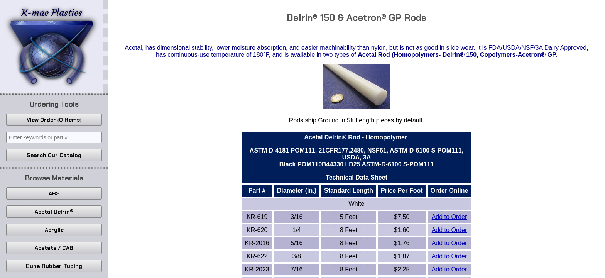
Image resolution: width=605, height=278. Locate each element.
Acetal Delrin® (54, 211)
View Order (54, 119)
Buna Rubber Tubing (54, 266)
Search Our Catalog (54, 155)
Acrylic (54, 229)
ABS (54, 193)
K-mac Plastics (51, 45)
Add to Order (449, 217)
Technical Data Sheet (356, 177)
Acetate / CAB (54, 247)
